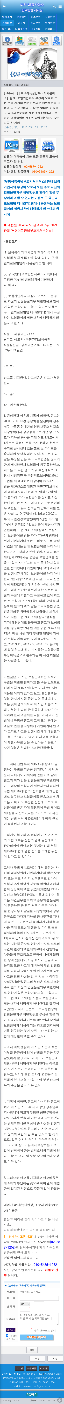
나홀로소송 (21, 29)
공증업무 (21, 17)
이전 (37, 1358)
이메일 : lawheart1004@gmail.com (32, 1386)
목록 (32, 1350)
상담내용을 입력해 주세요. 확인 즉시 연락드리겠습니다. (39, 1319)
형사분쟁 (50, 23)
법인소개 (7, 17)
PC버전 (44, 1368)
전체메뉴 (50, 29)
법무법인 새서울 (31, 10)
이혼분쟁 (36, 17)
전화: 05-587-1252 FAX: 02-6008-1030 (31, 1382)
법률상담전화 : (23, 166)
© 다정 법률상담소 (32, 1373)
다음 (55, 1358)
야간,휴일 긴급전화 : (29, 171)
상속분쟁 (50, 17)
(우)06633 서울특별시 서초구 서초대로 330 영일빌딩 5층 (32, 1378)
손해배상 (7, 23)
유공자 (21, 23)
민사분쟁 (36, 23)
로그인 (19, 1368)
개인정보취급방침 (53, 1373)
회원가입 (31, 1368)
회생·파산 (7, 29)
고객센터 (36, 29)
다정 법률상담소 (32, 4)
